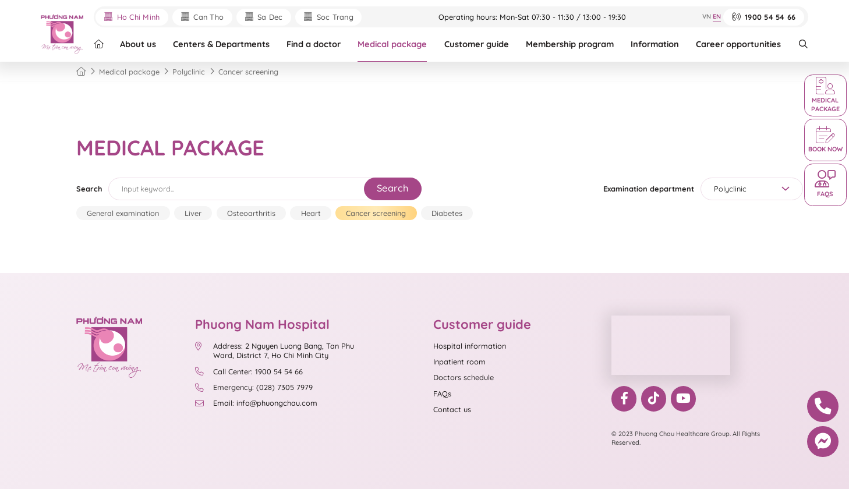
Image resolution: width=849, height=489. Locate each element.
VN (706, 16)
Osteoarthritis (251, 213)
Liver (193, 213)
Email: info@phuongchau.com (256, 403)
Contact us (452, 409)
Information (655, 43)
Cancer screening (376, 213)
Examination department (648, 188)
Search (89, 188)
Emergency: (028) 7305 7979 (254, 387)
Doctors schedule (463, 377)
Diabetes (446, 213)
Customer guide (476, 43)
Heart (311, 213)
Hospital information (469, 345)
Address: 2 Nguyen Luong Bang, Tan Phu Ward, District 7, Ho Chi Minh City (274, 350)
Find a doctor (313, 43)
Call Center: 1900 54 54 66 (249, 371)
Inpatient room (459, 361)
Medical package (392, 43)
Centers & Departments (221, 43)
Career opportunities (738, 43)
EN (717, 16)
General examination (123, 213)
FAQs (442, 393)
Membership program (570, 43)
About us (138, 43)
